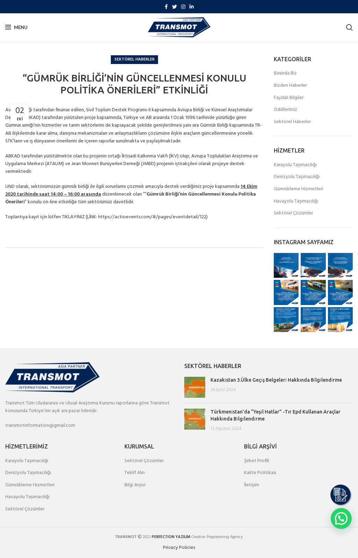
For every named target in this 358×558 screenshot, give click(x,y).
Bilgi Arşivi (134, 485)
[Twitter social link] (174, 6)
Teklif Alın (134, 472)
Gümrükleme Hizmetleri (298, 189)
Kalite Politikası (260, 472)
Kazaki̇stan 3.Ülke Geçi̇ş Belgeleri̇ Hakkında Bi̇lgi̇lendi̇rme (276, 380)
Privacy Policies (179, 548)
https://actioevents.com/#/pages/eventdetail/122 (152, 217)
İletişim (251, 485)
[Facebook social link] (166, 6)
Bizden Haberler (290, 85)
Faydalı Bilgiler (288, 97)
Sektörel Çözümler (293, 213)
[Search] (349, 27)
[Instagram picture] (286, 265)
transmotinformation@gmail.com (40, 426)
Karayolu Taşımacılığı (295, 165)
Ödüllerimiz (285, 109)
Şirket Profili (256, 461)
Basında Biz (285, 73)
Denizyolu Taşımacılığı (297, 177)
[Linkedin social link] (191, 6)
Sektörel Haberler (134, 59)
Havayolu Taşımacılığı (296, 201)
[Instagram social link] (183, 6)
